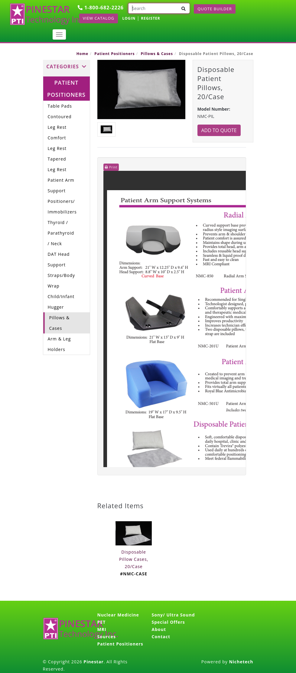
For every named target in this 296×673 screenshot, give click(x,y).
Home (82, 53)
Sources (106, 636)
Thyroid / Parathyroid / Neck (61, 232)
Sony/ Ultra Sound (173, 615)
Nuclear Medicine (118, 615)
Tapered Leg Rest (57, 164)
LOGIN (129, 18)
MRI (101, 629)
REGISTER (150, 18)
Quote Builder (214, 8)
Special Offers (168, 622)
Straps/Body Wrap (61, 280)
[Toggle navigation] (59, 34)
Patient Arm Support (61, 185)
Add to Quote (219, 130)
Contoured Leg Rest (60, 122)
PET (101, 622)
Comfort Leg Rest (57, 143)
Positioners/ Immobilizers (62, 206)
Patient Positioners (114, 53)
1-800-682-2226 (101, 7)
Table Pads (60, 106)
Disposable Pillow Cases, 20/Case (133, 559)
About (159, 629)
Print (111, 167)
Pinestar (93, 662)
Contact (161, 636)
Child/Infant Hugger (61, 302)
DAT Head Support (59, 259)
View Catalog (98, 18)
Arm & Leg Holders (59, 344)
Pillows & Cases (157, 53)
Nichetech (241, 662)
